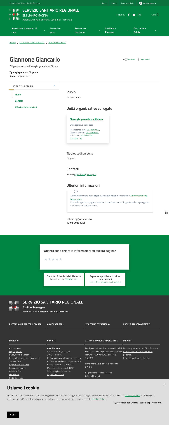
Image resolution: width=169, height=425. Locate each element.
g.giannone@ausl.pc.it (85, 174)
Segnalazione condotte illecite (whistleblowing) (98, 374)
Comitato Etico (15, 371)
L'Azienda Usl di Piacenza (32, 42)
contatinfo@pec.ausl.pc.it (70, 358)
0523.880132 (93, 130)
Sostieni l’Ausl (15, 361)
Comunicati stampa (17, 368)
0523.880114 (92, 132)
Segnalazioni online (55, 374)
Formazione (14, 374)
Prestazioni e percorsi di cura (25, 324)
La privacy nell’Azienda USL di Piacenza (140, 348)
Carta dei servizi (16, 378)
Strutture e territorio (97, 324)
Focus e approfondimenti (136, 324)
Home (13, 42)
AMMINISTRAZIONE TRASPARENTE (101, 340)
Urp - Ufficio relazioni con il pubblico (105, 282)
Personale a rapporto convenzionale (25, 358)
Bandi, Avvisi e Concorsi (19, 355)
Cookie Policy (99, 399)
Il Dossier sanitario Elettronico (136, 358)
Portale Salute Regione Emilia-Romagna (25, 3)
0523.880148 (76, 138)
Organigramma (15, 351)
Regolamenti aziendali (19, 364)
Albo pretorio (14, 348)
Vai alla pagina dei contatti (59, 371)
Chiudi (13, 414)
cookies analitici (132, 395)
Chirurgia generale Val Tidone (86, 119)
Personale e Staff (57, 42)
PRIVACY (127, 340)
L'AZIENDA (14, 340)
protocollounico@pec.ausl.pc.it (68, 361)
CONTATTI (51, 340)
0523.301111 (71, 279)
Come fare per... (55, 324)
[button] (156, 15)
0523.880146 (86, 135)
